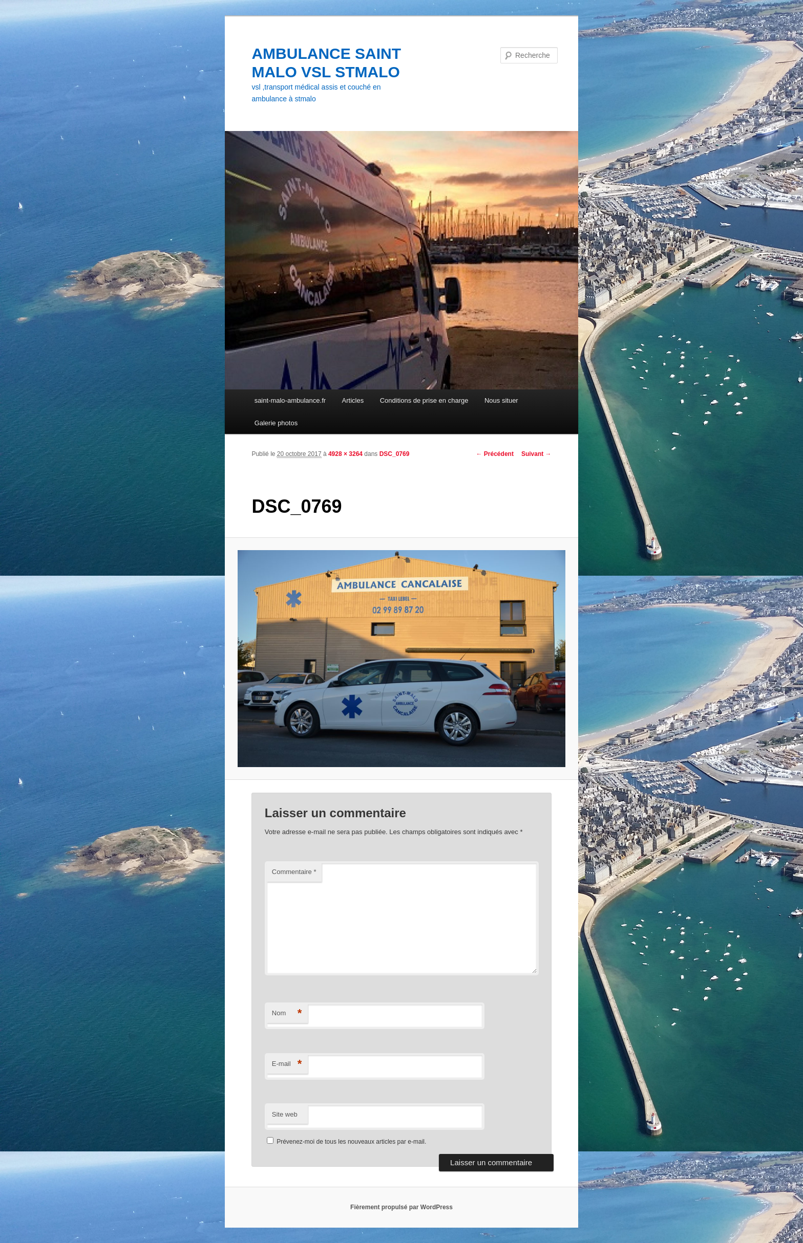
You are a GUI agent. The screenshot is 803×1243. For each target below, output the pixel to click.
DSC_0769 (394, 453)
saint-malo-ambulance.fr (290, 400)
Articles (353, 400)
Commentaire (294, 872)
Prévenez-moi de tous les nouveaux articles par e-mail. (351, 1141)
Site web (285, 1114)
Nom (287, 1013)
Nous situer (501, 400)
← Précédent (495, 453)
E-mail (287, 1064)
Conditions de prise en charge (424, 400)
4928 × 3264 (345, 453)
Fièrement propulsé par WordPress (401, 1207)
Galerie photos (276, 423)
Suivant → (536, 453)
